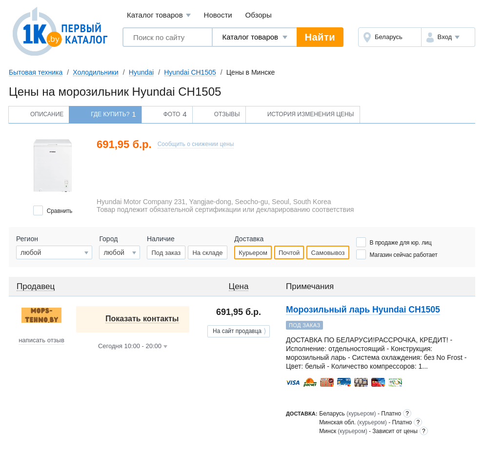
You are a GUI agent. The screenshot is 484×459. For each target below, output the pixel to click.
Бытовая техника (35, 72)
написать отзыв (41, 340)
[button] (448, 37)
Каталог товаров (159, 15)
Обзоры (258, 15)
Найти (320, 37)
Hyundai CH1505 (190, 72)
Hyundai (141, 72)
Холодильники (95, 72)
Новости (218, 15)
